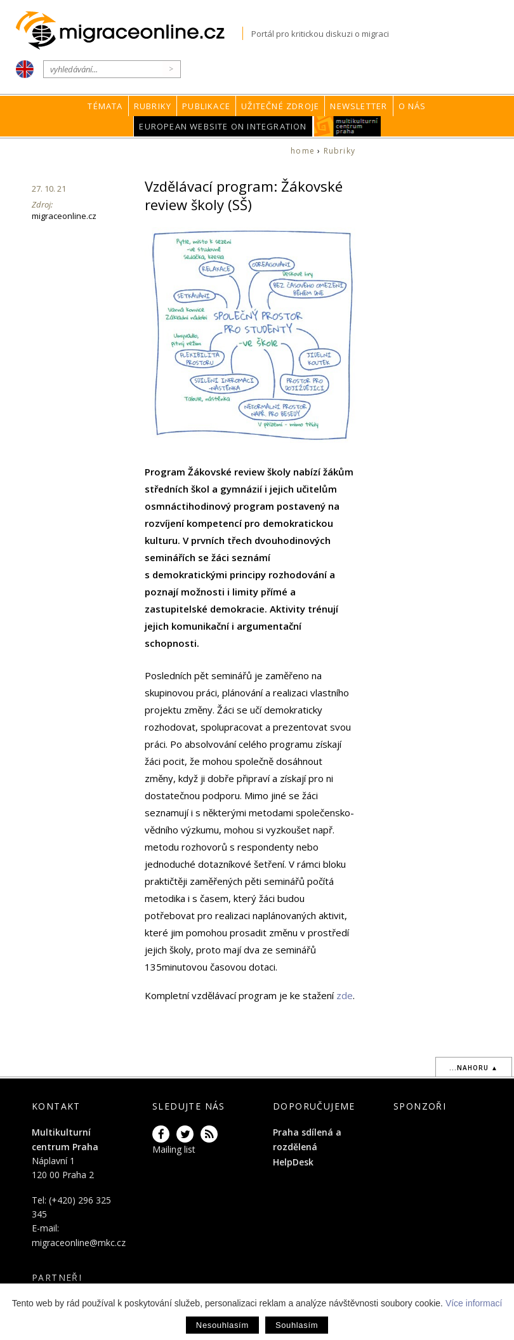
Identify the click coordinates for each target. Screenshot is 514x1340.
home (303, 150)
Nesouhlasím (222, 1325)
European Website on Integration (222, 126)
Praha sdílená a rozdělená (307, 1139)
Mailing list (173, 1149)
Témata (105, 106)
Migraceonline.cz (129, 31)
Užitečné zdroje (280, 106)
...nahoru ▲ (473, 1067)
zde (344, 995)
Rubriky (152, 106)
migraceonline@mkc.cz (79, 1243)
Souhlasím (296, 1325)
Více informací (473, 1303)
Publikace (206, 106)
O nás (412, 106)
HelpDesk (293, 1162)
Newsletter (358, 106)
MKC (347, 126)
